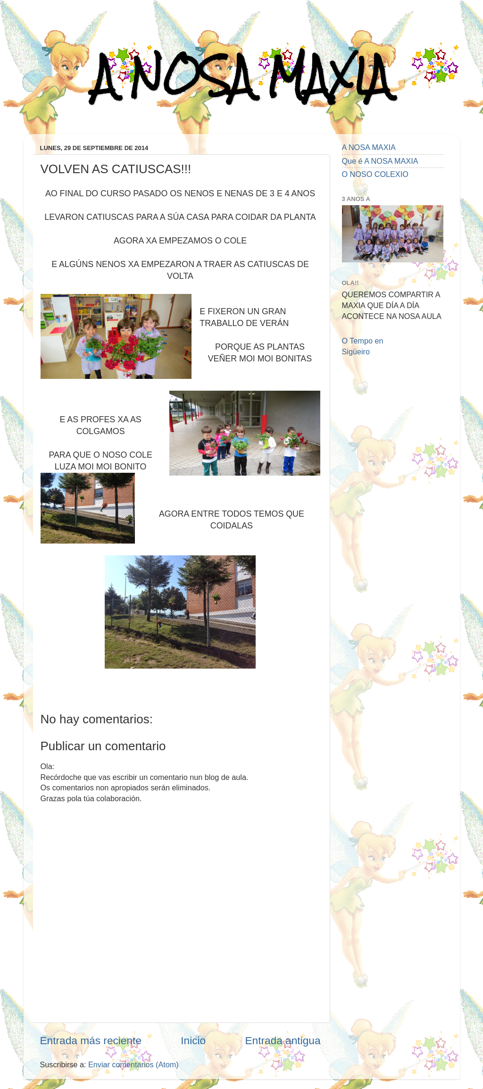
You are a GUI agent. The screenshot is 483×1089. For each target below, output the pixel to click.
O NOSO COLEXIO (375, 174)
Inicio (193, 1040)
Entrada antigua (282, 1040)
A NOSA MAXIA (241, 76)
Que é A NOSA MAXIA (380, 161)
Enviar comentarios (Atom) (133, 1064)
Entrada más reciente (91, 1040)
